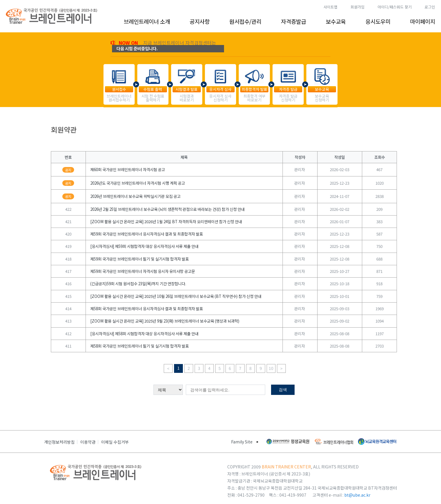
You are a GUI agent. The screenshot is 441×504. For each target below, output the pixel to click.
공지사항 (200, 21)
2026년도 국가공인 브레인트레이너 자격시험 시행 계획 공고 (137, 183)
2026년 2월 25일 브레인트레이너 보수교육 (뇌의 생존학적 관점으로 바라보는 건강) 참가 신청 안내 (167, 209)
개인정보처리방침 (59, 442)
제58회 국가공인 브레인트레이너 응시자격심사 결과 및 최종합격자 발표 (146, 308)
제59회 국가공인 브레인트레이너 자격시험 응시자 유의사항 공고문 (142, 271)
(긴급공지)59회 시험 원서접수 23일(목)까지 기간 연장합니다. (138, 283)
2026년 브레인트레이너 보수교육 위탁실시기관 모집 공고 (135, 196)
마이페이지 (422, 21)
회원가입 (357, 7)
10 (271, 368)
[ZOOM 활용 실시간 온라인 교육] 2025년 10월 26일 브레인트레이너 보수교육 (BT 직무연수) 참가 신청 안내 (175, 296)
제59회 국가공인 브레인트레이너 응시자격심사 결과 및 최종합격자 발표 (146, 233)
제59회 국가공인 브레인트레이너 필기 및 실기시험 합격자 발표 (139, 258)
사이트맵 (330, 7)
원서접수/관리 (245, 21)
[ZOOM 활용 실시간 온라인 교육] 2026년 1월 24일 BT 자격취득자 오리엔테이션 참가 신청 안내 (166, 221)
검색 (283, 389)
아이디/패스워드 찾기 (394, 7)
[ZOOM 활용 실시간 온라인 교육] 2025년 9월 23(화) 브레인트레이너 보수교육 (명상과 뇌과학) (164, 320)
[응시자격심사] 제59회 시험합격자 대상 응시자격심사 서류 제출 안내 (144, 246)
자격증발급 (293, 21)
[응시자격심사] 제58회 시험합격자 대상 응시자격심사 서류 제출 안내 (144, 333)
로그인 (430, 7)
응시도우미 (377, 21)
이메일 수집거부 (115, 442)
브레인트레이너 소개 (147, 21)
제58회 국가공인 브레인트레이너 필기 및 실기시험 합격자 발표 (139, 345)
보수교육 (336, 21)
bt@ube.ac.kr (357, 495)
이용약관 (88, 442)
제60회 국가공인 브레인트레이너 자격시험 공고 (127, 169)
